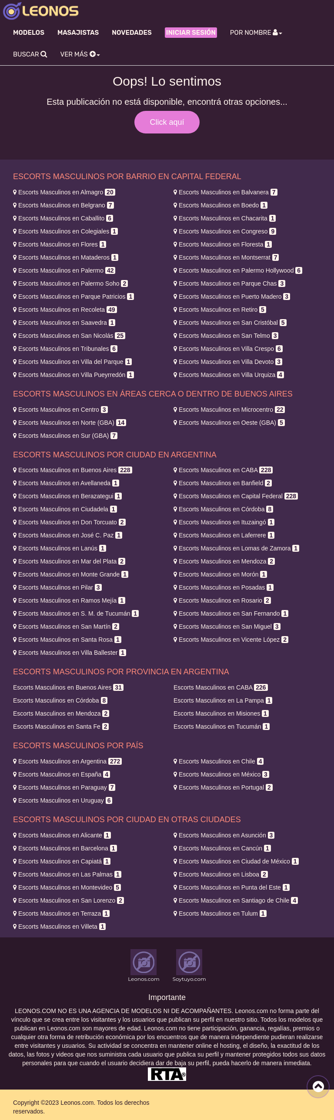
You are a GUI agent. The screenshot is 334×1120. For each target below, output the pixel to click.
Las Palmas (67, 874)
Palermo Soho (70, 283)
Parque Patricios (73, 296)
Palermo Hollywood (238, 270)
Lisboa (221, 874)
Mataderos (65, 257)
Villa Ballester (69, 652)
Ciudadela (65, 509)
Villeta (59, 926)
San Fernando (231, 613)
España (61, 774)
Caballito (63, 218)
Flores (59, 244)
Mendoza (224, 561)
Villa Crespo (228, 348)
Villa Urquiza (229, 374)
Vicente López (231, 639)
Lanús (59, 548)
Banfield (223, 483)
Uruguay (62, 800)
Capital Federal (236, 496)
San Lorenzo (68, 900)
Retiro (220, 309)
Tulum (220, 913)
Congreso (225, 231)
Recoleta (65, 309)
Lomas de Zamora (236, 548)
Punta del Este (232, 887)
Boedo (220, 205)
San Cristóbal (230, 322)
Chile (219, 761)
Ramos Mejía (69, 600)
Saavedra (64, 322)
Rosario (222, 600)
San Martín (66, 626)
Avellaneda (66, 483)
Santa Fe (61, 726)
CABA (223, 470)
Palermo (64, 270)
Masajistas (78, 33)
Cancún (222, 848)
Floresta (223, 244)
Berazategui (67, 496)
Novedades (131, 33)
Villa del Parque (72, 361)
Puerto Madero (232, 296)
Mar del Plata (69, 561)
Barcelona (65, 848)
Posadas (224, 587)
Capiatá (61, 861)
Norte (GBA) (69, 422)
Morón (220, 574)
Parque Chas (229, 283)
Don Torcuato (69, 522)
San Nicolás (69, 335)
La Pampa (223, 700)
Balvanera (225, 192)
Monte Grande (70, 574)
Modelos (28, 33)
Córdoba (223, 509)
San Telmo (226, 335)
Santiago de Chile (236, 900)
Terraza (61, 913)
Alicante (62, 835)
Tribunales (65, 348)
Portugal (223, 787)
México (221, 774)
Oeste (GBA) (229, 422)
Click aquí (167, 122)
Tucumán (222, 726)
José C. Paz (67, 535)
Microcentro (229, 409)
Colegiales (65, 231)
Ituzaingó (224, 522)
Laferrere (224, 535)
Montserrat (226, 257)
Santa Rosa (67, 639)
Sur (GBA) (65, 435)
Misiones (221, 713)
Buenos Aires (72, 470)
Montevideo (67, 887)
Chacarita (225, 218)
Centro (60, 409)
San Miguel (227, 626)
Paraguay (64, 787)
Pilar (57, 587)
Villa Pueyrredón (73, 374)
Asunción (224, 835)
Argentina (67, 761)
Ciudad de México (236, 861)
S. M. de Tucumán (76, 613)
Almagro (64, 192)
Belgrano (63, 205)
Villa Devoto (228, 361)
